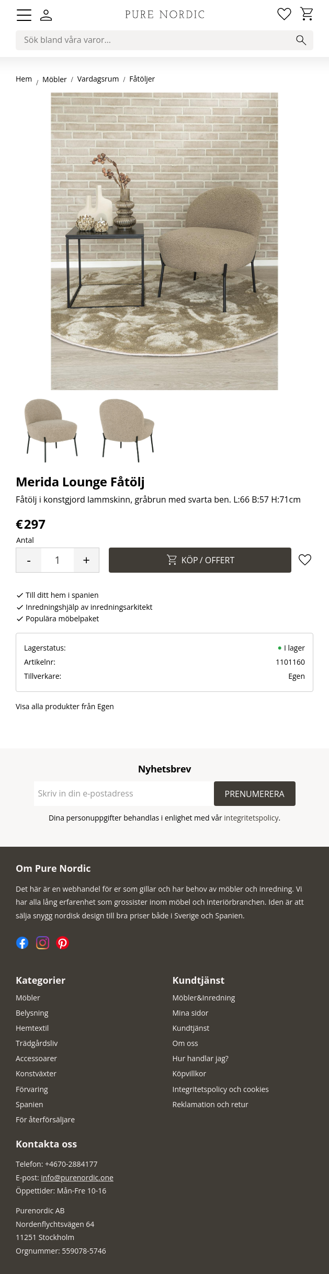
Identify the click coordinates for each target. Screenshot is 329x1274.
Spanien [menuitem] (29, 1104)
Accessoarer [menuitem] (36, 1058)
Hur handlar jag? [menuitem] (201, 1058)
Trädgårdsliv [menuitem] (37, 1043)
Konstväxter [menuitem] (36, 1073)
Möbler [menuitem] (28, 998)
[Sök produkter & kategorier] (164, 40)
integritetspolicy (251, 818)
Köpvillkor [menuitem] (190, 1073)
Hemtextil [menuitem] (32, 1028)
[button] (24, 15)
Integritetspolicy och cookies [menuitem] (221, 1089)
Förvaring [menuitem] (32, 1089)
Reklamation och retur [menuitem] (210, 1104)
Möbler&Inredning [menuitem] (204, 998)
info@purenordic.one (77, 1177)
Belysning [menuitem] (32, 1013)
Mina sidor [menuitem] (191, 1013)
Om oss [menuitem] (185, 1043)
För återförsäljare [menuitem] (45, 1119)
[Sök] (301, 40)
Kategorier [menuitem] (40, 980)
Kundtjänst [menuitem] (199, 980)
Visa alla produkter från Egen (65, 706)
